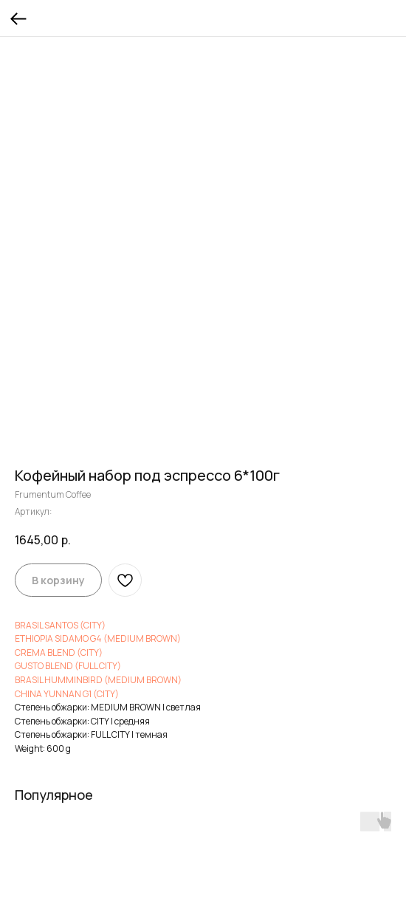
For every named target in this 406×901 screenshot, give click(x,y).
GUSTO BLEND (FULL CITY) (68, 666)
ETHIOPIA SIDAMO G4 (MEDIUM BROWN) (98, 638)
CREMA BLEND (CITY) (59, 652)
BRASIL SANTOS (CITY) (60, 625)
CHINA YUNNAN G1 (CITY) (67, 694)
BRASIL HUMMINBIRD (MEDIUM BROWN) (98, 680)
